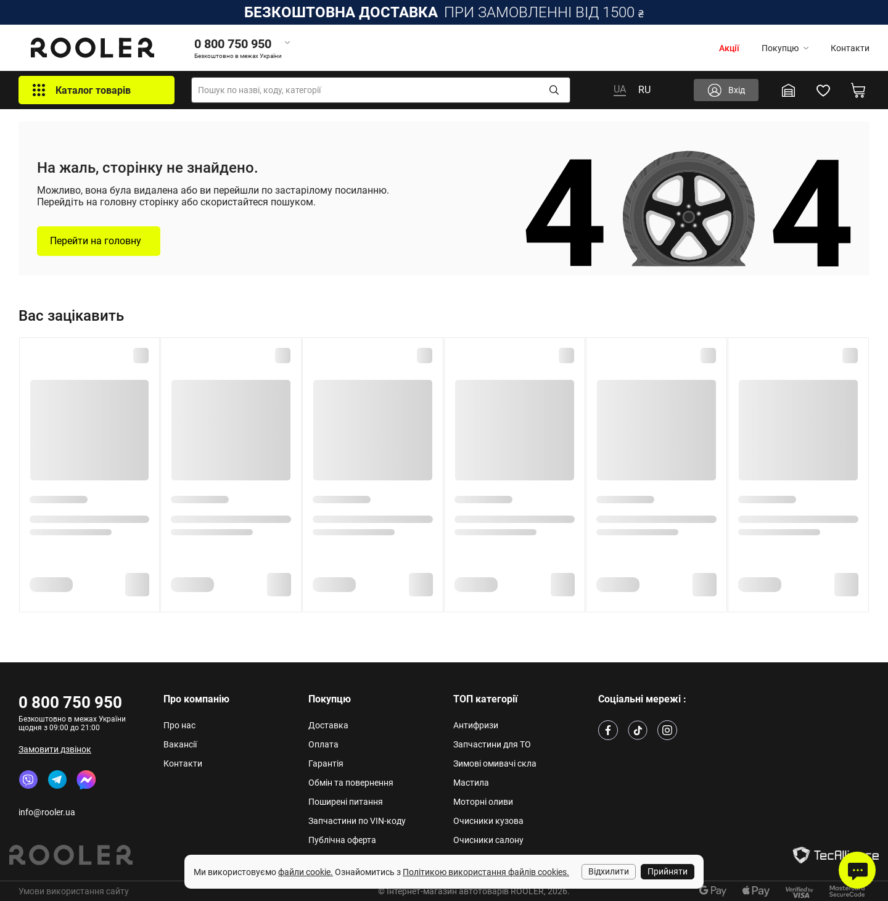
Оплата (323, 744)
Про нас (179, 725)
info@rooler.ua (46, 812)
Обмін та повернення (350, 783)
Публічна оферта (342, 840)
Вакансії (180, 744)
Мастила (471, 783)
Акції (729, 48)
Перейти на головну (95, 241)
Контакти (850, 48)
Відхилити (608, 871)
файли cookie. (305, 872)
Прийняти (668, 871)
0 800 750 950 (70, 702)
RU (644, 90)
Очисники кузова (488, 821)
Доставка (328, 725)
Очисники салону (488, 840)
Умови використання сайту (73, 891)
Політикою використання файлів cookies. (486, 872)
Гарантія (325, 763)
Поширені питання (345, 802)
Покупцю (785, 48)
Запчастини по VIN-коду (357, 821)
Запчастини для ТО (492, 744)
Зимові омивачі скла (494, 763)
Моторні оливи (483, 802)
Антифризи (475, 725)
